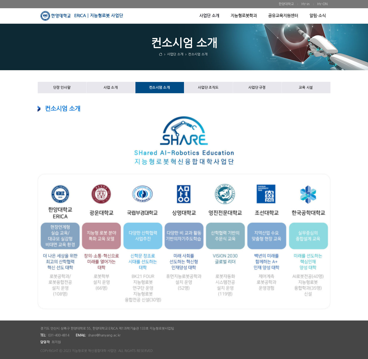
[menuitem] (286, 4)
